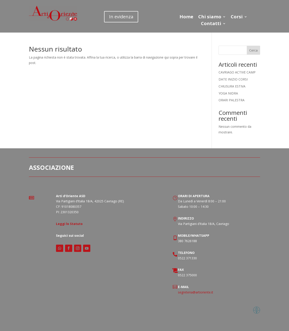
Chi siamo (209, 17)
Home (186, 17)
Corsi (237, 17)
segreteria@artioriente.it (195, 292)
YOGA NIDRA (228, 93)
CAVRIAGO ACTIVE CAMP (237, 72)
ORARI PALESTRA (232, 100)
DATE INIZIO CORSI (233, 79)
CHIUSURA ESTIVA (232, 86)
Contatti (211, 24)
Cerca (253, 50)
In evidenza (121, 17)
